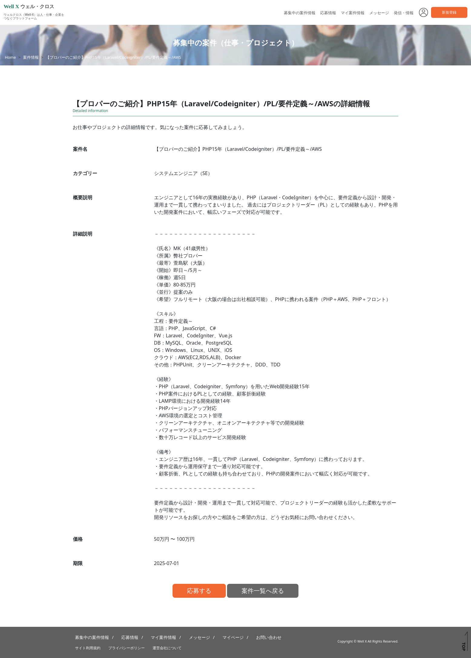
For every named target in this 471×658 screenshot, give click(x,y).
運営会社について (167, 647)
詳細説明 (82, 233)
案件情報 (31, 57)
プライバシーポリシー (126, 647)
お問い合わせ (269, 637)
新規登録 (449, 12)
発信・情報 (403, 12)
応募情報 (328, 12)
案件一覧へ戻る (263, 591)
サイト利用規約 (87, 647)
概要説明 (82, 197)
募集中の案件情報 (299, 12)
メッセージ (379, 12)
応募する (199, 591)
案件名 (80, 149)
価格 (78, 539)
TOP (463, 646)
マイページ (233, 637)
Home (10, 57)
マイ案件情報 (352, 12)
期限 (78, 563)
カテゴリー (85, 173)
